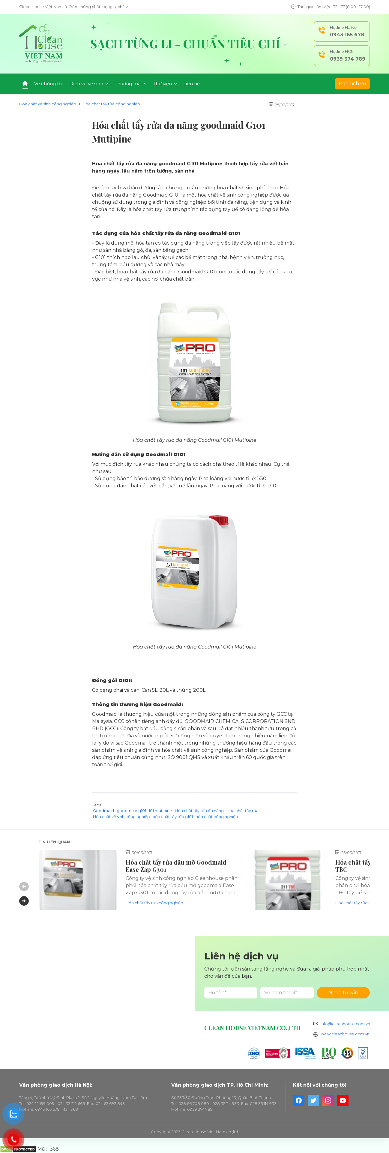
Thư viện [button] (165, 83)
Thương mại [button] (130, 83)
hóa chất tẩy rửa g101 (173, 816)
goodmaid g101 (131, 810)
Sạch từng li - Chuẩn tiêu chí (188, 43)
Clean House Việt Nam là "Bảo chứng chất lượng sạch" (73, 6)
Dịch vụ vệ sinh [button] (88, 83)
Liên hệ (191, 83)
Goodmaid (103, 810)
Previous (24, 886)
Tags (96, 804)
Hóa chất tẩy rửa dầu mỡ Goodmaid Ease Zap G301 (176, 865)
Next (24, 901)
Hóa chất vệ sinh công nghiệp (47, 103)
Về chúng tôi (48, 83)
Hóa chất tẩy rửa (242, 810)
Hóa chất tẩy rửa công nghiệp (111, 103)
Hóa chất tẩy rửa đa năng (165, 647)
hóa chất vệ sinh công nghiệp (197, 750)
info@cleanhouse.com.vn (345, 1023)
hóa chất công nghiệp (217, 816)
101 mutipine (160, 810)
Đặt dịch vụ (352, 83)
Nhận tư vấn (343, 992)
